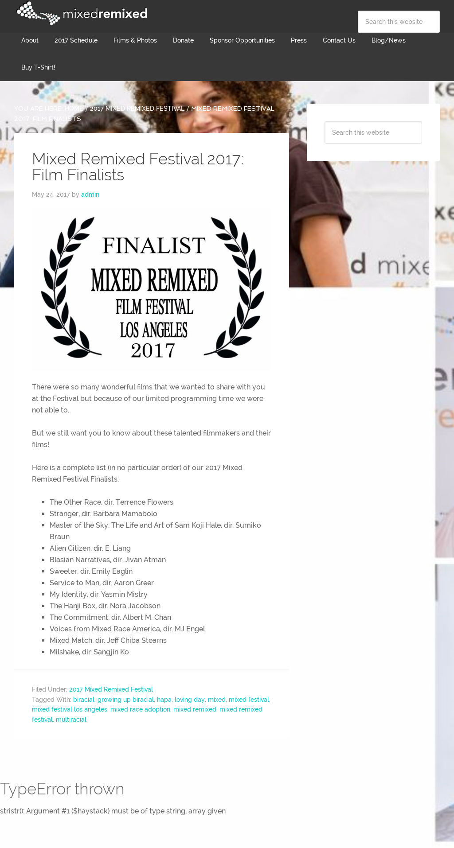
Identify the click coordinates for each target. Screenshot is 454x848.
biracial (83, 699)
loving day (190, 699)
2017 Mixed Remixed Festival (111, 689)
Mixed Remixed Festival (80, 13)
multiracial (71, 719)
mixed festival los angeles (69, 709)
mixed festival (249, 699)
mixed (217, 699)
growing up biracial (126, 699)
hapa (164, 699)
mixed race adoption (140, 709)
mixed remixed (194, 709)
